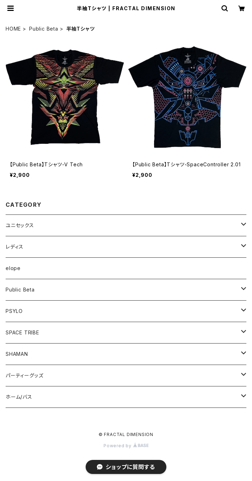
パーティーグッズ (24, 375)
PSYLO (14, 311)
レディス (15, 247)
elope (13, 268)
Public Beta (43, 29)
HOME (13, 29)
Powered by (126, 445)
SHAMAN (17, 354)
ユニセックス (20, 225)
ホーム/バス (19, 397)
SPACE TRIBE (22, 332)
